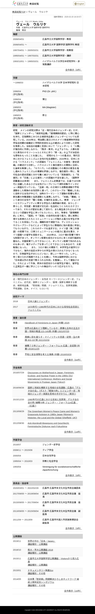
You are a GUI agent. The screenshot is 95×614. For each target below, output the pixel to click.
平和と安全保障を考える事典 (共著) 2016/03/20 (48, 354)
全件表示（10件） (73, 591)
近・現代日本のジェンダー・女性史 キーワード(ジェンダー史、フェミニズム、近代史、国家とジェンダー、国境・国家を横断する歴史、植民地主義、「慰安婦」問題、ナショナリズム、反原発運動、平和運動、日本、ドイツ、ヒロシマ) (46, 284)
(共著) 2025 (47, 322)
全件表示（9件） (73, 528)
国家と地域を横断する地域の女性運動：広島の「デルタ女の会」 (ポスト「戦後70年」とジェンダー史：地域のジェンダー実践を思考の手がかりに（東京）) (54, 390)
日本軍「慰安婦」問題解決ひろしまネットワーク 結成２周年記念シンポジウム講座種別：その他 (53, 582)
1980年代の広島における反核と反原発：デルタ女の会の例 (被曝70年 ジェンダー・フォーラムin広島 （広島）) (53, 402)
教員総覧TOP (19, 12)
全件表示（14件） (73, 432)
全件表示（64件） (73, 360)
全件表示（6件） (73, 70)
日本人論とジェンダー (39, 301)
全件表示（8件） (73, 475)
